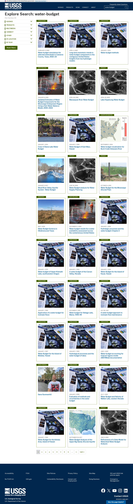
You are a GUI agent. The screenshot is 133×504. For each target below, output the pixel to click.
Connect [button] (9, 32)
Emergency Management (114, 480)
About (93, 7)
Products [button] (10, 25)
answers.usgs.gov (122, 499)
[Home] (13, 9)
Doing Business (94, 479)
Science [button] (9, 21)
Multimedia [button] (11, 28)
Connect (85, 7)
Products (69, 7)
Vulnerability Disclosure (55, 479)
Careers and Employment (72, 480)
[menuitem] (61, 6)
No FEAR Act (9, 479)
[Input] (116, 7)
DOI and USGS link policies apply (116, 474)
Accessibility (9, 473)
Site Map (92, 473)
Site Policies (51, 473)
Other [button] (8, 35)
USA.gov (29, 479)
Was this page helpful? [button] (116, 502)
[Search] (126, 7)
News (78, 7)
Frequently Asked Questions (118, 4)
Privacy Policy (73, 473)
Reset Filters (11, 48)
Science (61, 7)
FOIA (27, 473)
